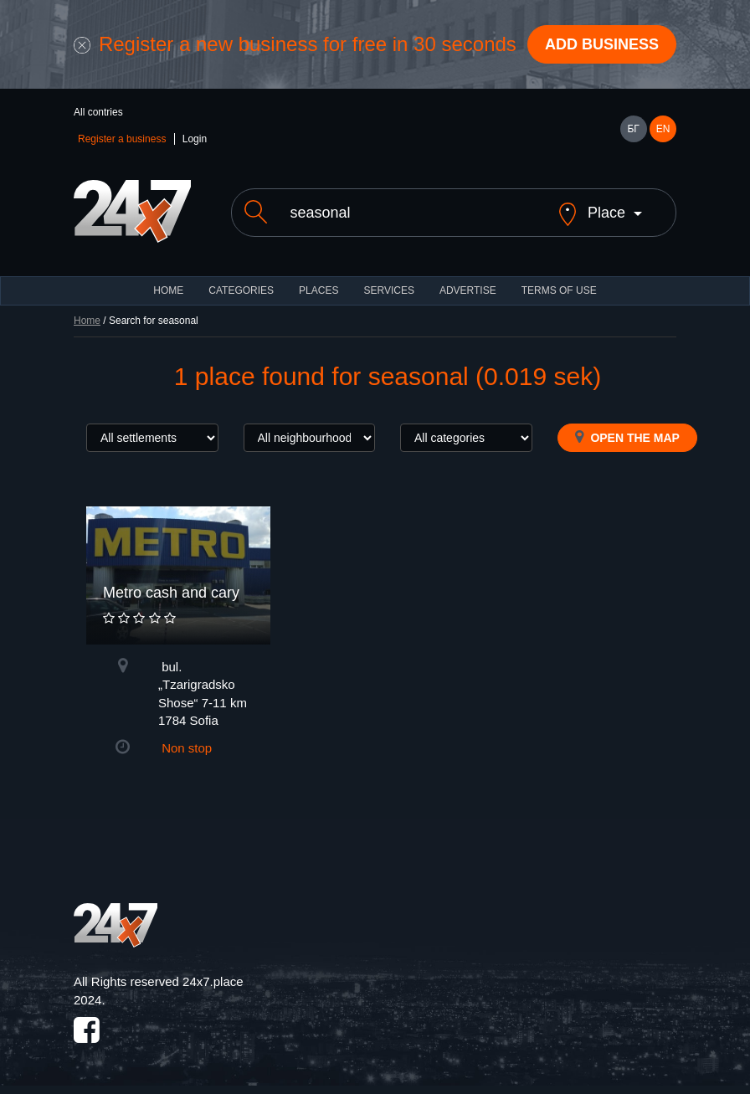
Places (318, 290)
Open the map (627, 436)
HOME (168, 290)
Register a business (122, 139)
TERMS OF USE (559, 290)
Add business (602, 44)
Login (194, 139)
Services (388, 290)
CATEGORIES (241, 290)
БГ (633, 129)
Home (87, 320)
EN (663, 129)
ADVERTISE (467, 290)
